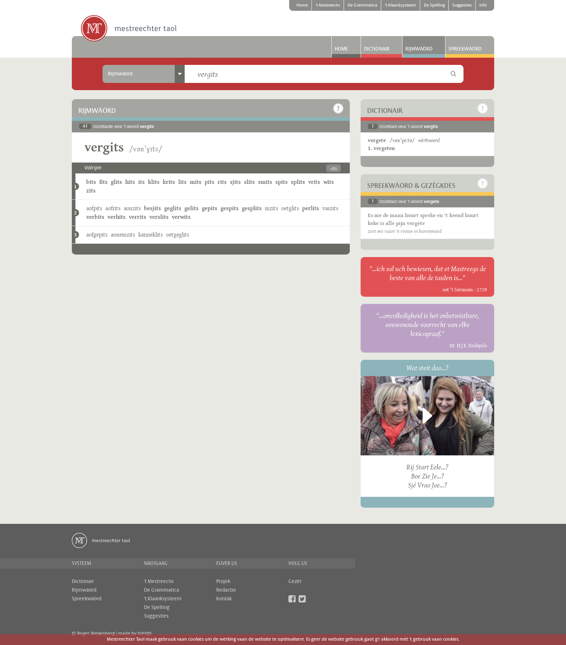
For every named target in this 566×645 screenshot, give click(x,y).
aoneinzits (123, 234)
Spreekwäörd (465, 49)
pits (209, 182)
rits (222, 182)
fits (103, 182)
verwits (181, 217)
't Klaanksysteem (400, 5)
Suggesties (462, 5)
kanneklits (150, 234)
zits (91, 190)
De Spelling (434, 5)
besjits (152, 208)
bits (91, 182)
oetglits (290, 208)
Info (483, 5)
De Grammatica (362, 5)
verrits (137, 217)
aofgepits (97, 234)
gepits (209, 208)
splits (298, 182)
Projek (223, 581)
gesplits (252, 208)
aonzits (132, 208)
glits (116, 182)
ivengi (145, 633)
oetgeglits (177, 234)
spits (281, 182)
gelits (191, 208)
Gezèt (294, 581)
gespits (230, 208)
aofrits (113, 208)
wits (328, 182)
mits (195, 182)
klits (154, 182)
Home (302, 5)
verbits (95, 217)
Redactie (226, 590)
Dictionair (376, 49)
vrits (314, 182)
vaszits (330, 208)
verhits (117, 217)
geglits (172, 208)
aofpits (94, 208)
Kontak (224, 599)
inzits (271, 208)
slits (249, 182)
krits (169, 182)
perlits (310, 208)
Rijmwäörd (418, 49)
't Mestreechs (327, 5)
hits (130, 182)
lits (182, 182)
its (141, 182)
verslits (159, 217)
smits (265, 182)
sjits (235, 182)
